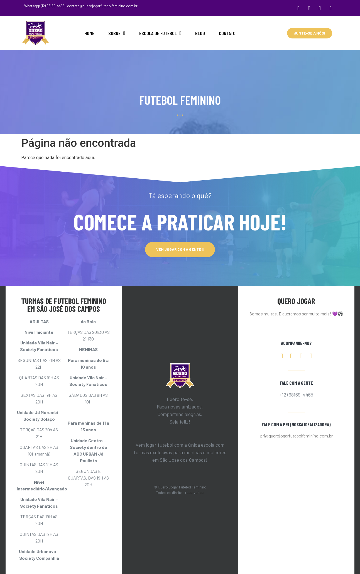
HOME (89, 32)
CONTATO (227, 32)
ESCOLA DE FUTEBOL (160, 31)
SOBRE (116, 31)
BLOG (200, 32)
